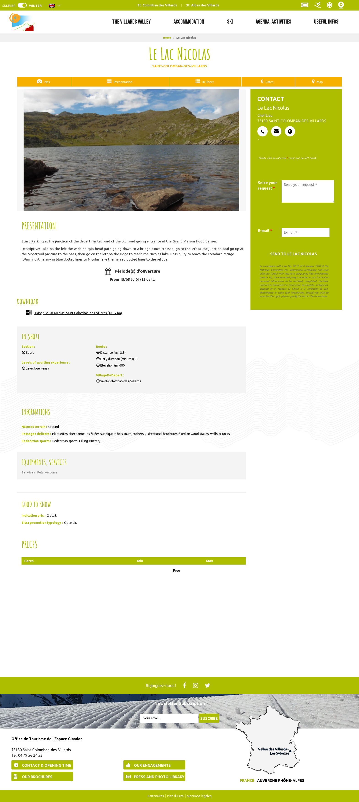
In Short (206, 82)
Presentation (121, 82)
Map (319, 82)
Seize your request (267, 185)
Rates (269, 82)
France (247, 780)
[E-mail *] (305, 232)
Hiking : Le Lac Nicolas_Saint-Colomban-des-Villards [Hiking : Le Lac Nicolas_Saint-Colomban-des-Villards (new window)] (78, 313)
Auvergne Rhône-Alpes (280, 780)
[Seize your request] (308, 191)
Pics (46, 82)
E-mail (265, 230)
